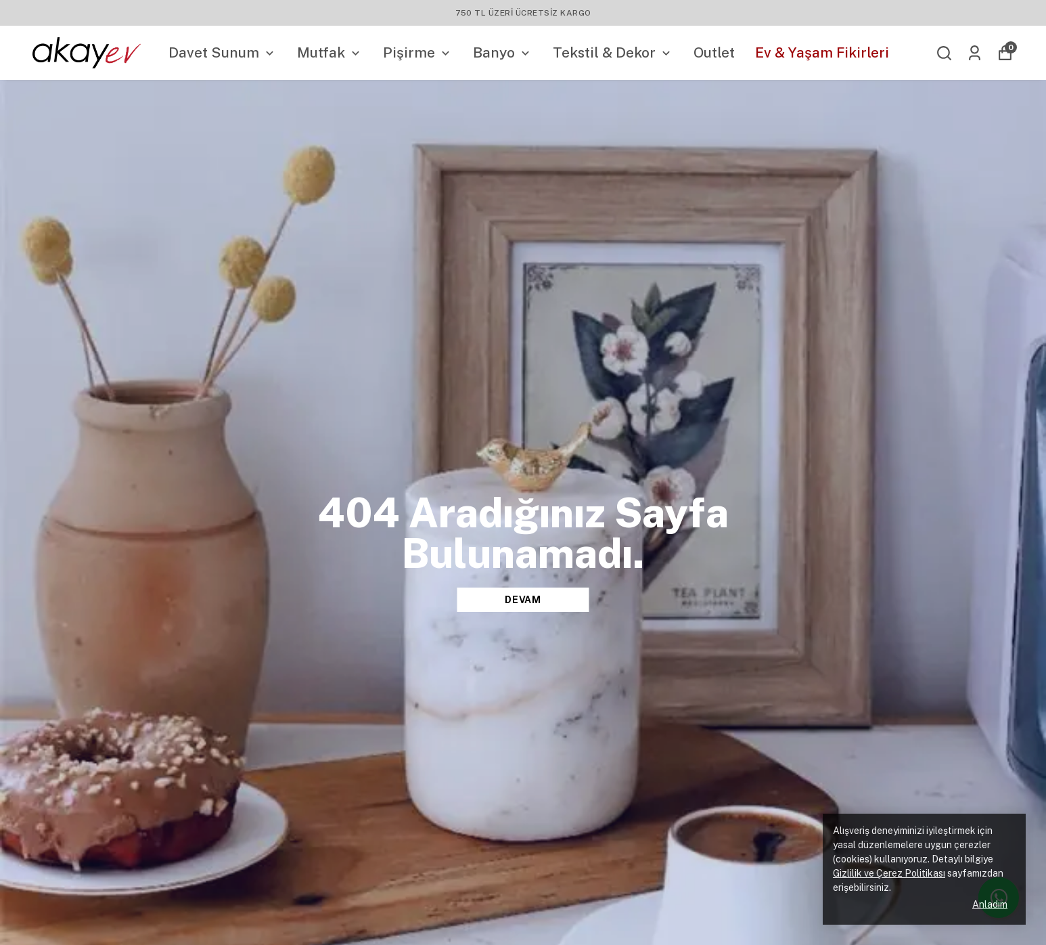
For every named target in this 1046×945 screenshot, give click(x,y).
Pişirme (418, 52)
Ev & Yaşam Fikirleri (822, 52)
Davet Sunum (222, 52)
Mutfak (330, 52)
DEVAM (523, 599)
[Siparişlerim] (974, 53)
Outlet (714, 52)
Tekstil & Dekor (613, 52)
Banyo (502, 52)
